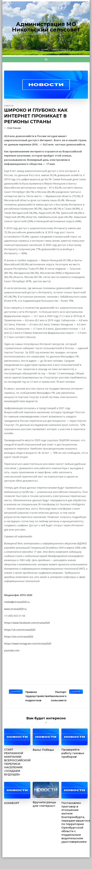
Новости (8, 106)
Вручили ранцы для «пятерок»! (44, 804)
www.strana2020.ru (15, 609)
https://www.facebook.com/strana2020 (27, 622)
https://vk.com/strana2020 (19, 629)
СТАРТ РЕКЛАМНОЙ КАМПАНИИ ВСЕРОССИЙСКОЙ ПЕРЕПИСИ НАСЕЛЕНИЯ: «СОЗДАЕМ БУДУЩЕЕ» (17, 762)
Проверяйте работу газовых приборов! (73, 753)
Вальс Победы (43, 749)
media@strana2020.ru (17, 602)
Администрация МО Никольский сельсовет (46, 27)
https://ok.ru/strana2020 (18, 636)
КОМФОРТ (11, 803)
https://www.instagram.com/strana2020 (27, 643)
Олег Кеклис (14, 128)
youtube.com (12, 650)
